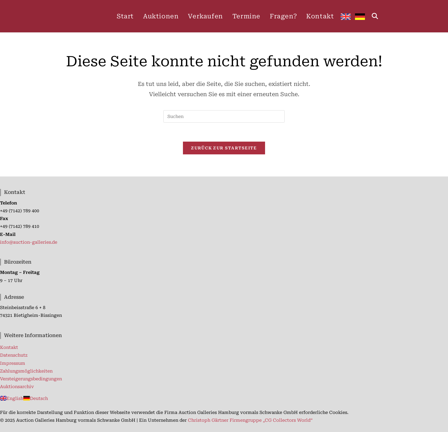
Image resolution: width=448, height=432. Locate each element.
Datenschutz (13, 355)
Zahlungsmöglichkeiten (26, 371)
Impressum (12, 363)
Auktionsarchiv (17, 386)
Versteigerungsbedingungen (31, 378)
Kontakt (9, 347)
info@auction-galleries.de (28, 242)
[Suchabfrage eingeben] (224, 116)
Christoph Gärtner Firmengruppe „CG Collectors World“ (250, 420)
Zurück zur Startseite (224, 148)
